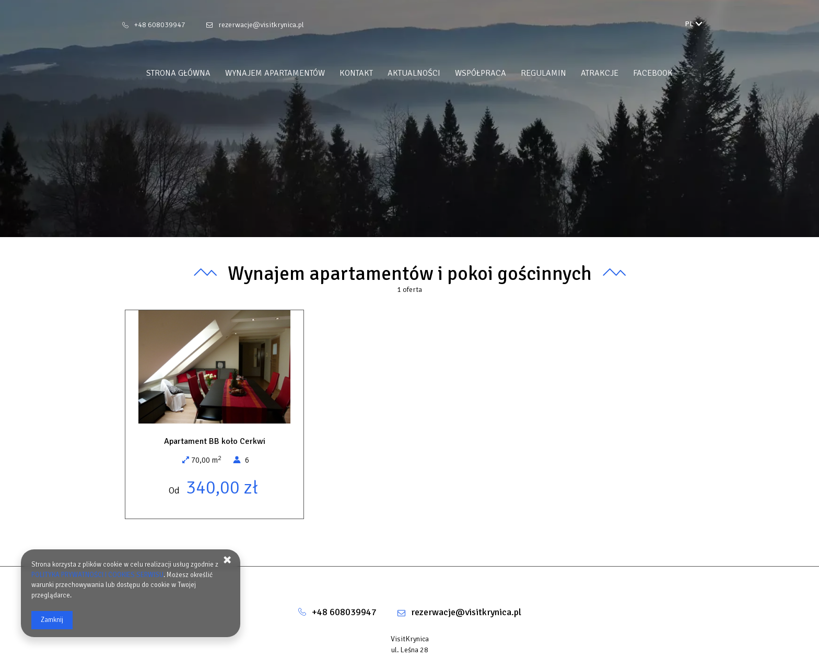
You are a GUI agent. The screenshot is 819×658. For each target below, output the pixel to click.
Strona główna (178, 73)
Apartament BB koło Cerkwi (214, 441)
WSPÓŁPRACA (480, 73)
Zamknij (52, 620)
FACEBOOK (653, 73)
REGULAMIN (543, 73)
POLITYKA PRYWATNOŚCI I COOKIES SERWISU (97, 575)
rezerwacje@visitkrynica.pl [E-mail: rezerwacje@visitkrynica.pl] (261, 24)
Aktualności (414, 73)
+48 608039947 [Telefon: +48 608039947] (159, 24)
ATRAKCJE (599, 73)
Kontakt (356, 73)
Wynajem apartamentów (275, 73)
